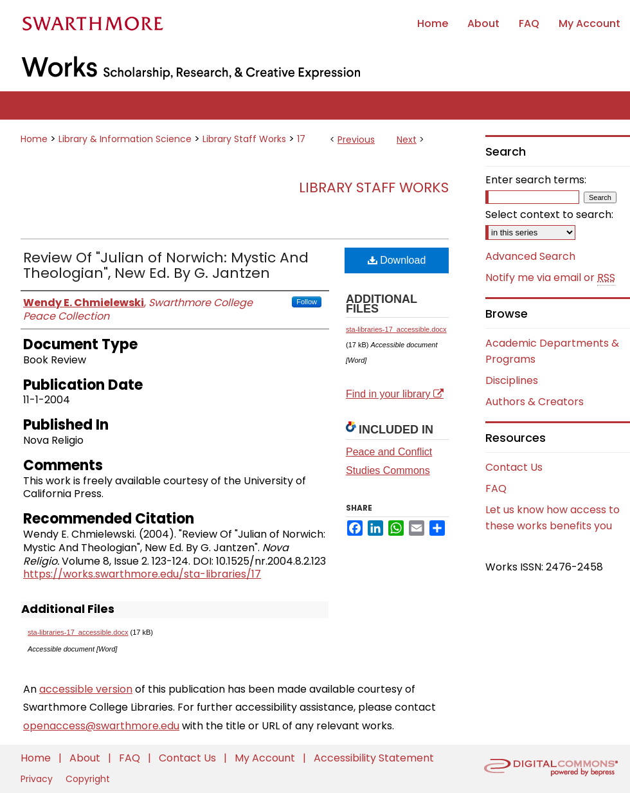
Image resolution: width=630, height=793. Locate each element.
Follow (306, 301)
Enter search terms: (535, 179)
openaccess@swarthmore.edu (101, 725)
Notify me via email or (550, 278)
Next (407, 139)
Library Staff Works (244, 138)
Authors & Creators (534, 401)
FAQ (496, 488)
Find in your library (395, 393)
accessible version (85, 689)
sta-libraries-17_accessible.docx (78, 632)
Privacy (38, 778)
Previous (356, 139)
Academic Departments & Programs (552, 351)
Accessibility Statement (374, 758)
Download (397, 260)
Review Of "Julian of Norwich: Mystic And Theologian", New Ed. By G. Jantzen (166, 265)
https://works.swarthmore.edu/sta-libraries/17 (142, 574)
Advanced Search (530, 256)
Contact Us (514, 467)
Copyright (88, 778)
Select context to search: (549, 214)
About (86, 758)
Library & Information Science (125, 138)
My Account (266, 758)
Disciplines (511, 380)
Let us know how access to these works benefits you (552, 517)
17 (301, 138)
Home (34, 138)
